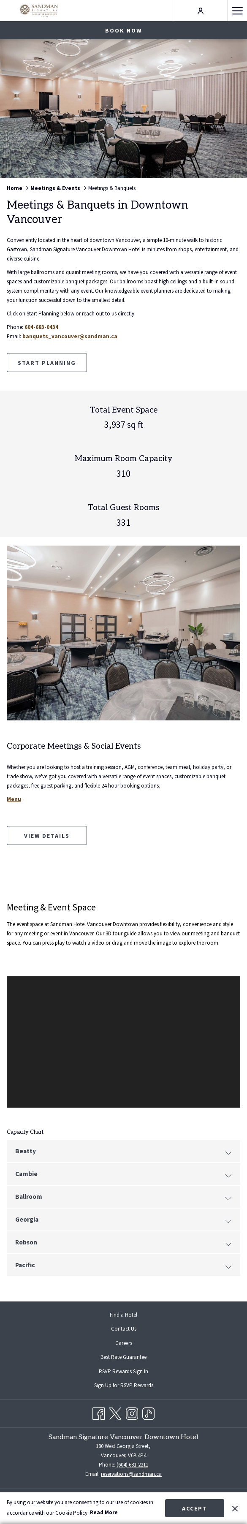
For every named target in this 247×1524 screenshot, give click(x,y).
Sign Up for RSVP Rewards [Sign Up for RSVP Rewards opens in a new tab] (130, 1385)
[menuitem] (123, 1315)
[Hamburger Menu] (237, 10)
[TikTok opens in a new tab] (148, 1412)
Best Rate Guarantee (123, 1357)
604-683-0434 (41, 327)
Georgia (123, 1220)
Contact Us (123, 1328)
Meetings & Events (55, 188)
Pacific (123, 1265)
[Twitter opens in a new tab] (115, 1412)
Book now (123, 30)
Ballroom (123, 1197)
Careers (123, 1343)
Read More (104, 1512)
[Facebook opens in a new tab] (98, 1412)
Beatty (123, 1151)
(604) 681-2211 (132, 1464)
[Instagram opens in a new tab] (132, 1412)
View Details (55, 838)
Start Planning (47, 363)
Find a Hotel (123, 1314)
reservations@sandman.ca (131, 1474)
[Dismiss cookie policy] (235, 1508)
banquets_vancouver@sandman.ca (69, 336)
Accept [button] (194, 1508)
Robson (123, 1242)
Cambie (123, 1174)
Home (14, 188)
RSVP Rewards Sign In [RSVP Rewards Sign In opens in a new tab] (130, 1371)
